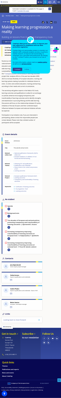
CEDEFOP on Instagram (44, 342)
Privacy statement (15, 390)
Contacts (51, 65)
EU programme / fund (22, 189)
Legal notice (34, 390)
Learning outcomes (19, 171)
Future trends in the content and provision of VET (25, 168)
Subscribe (27, 333)
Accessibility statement (11, 387)
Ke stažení (51, 61)
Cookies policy (5, 390)
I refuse (26, 69)
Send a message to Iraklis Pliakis (11, 293)
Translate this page (23, 11)
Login (50, 2)
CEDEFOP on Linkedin (57, 338)
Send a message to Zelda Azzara (11, 280)
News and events (8, 373)
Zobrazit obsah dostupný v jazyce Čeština (41, 5)
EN (9, 209)
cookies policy (42, 62)
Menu (58, 2)
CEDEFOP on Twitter (48, 338)
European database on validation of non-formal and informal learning (25, 157)
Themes (5, 366)
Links (50, 69)
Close (49, 9)
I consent (17, 69)
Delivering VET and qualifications (23, 163)
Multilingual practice (24, 387)
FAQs (2, 387)
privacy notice (26, 64)
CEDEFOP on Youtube (52, 338)
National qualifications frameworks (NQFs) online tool (26, 154)
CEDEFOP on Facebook (44, 338)
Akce (17, 15)
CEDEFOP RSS (48, 342)
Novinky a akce (10, 15)
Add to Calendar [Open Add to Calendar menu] (10, 42)
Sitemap (41, 390)
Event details (52, 57)
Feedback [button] (59, 380)
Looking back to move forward (14, 320)
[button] (43, 22)
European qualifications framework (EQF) (25, 176)
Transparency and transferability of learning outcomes (26, 180)
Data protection (25, 390)
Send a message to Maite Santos (11, 307)
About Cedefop (7, 376)
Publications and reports (10, 369)
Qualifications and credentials (22, 165)
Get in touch (9, 333)
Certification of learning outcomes (25, 186)
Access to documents (37, 387)
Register (54, 2)
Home (3, 15)
